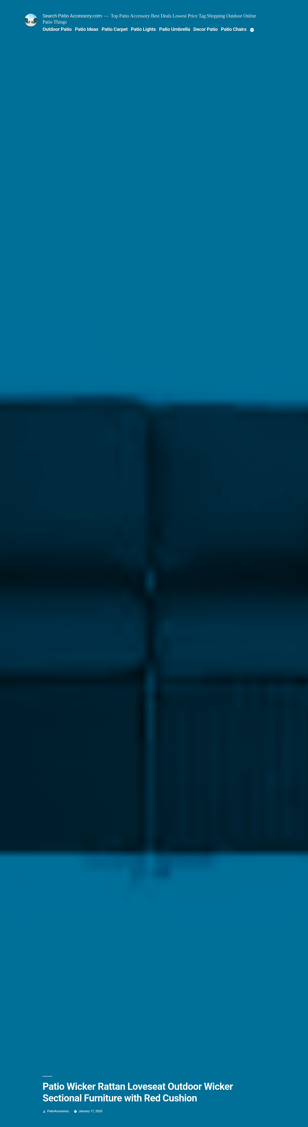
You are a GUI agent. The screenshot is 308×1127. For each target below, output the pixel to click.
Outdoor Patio (57, 29)
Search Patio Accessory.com (72, 16)
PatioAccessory (58, 1111)
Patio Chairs (234, 29)
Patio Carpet (114, 29)
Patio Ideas (86, 29)
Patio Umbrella (174, 29)
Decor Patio (205, 29)
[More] (252, 30)
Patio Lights (143, 29)
